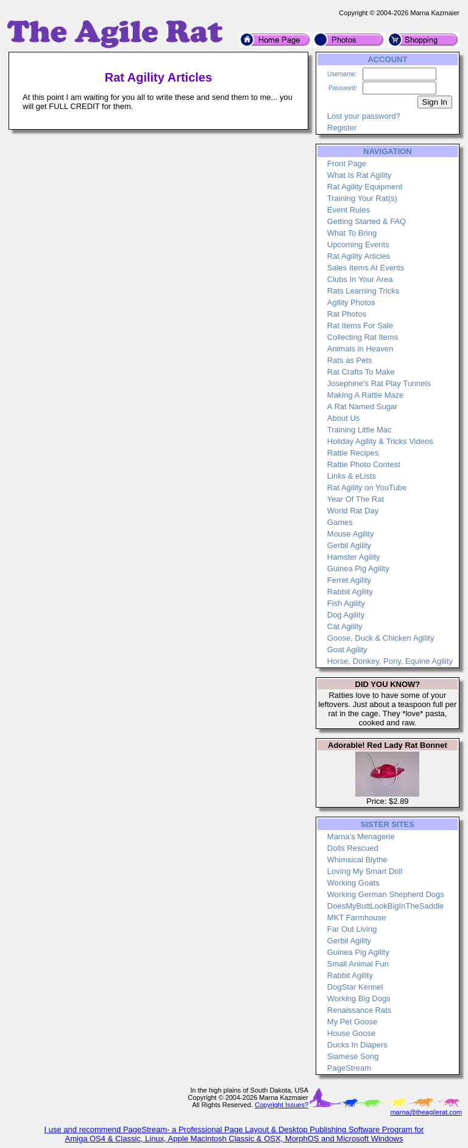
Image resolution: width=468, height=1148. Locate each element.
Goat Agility (347, 649)
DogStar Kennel (355, 986)
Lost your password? (363, 116)
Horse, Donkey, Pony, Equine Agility (390, 661)
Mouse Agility (350, 533)
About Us (343, 418)
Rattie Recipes (353, 452)
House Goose (351, 1033)
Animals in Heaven (360, 348)
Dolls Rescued (352, 848)
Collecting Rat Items (362, 337)
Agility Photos (351, 302)
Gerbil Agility (349, 545)
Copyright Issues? (281, 1104)
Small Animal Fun (358, 963)
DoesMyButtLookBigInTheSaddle (385, 905)
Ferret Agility (349, 580)
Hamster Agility (353, 557)
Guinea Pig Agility (358, 568)
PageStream (349, 1067)
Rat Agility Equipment (365, 186)
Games (340, 522)
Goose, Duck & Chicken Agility (380, 638)
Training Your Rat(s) (362, 198)
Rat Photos (346, 314)
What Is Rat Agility (359, 175)
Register (341, 127)
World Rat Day (352, 510)
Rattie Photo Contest (363, 464)
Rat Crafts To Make (361, 371)
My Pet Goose (352, 1021)
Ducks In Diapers (357, 1044)
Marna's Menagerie (361, 836)
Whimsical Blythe (357, 859)
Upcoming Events (358, 244)
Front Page (346, 163)
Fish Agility (346, 603)
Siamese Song (353, 1056)
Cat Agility (345, 626)
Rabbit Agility (350, 591)
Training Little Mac (359, 429)
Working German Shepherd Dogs (385, 894)
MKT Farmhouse (356, 917)
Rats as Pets (349, 360)
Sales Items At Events (365, 267)
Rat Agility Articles (358, 256)
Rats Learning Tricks (363, 290)
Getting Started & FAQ (366, 221)
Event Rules (348, 209)
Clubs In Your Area (360, 279)
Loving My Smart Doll (365, 871)
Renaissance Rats (359, 1010)
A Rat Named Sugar (362, 406)
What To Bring (352, 233)
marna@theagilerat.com (426, 1112)
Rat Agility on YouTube (366, 487)
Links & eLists (351, 476)
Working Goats (353, 882)
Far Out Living (352, 929)
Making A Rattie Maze (365, 395)
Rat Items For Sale (360, 325)
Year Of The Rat (355, 499)
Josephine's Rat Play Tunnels (379, 383)
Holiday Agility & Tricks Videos (380, 441)
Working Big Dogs (359, 998)
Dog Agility (345, 614)
